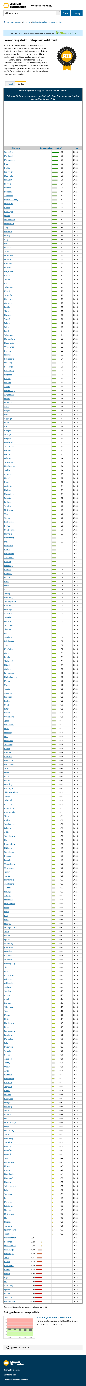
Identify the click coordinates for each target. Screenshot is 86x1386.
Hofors (7, 780)
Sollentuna (8, 287)
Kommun (16, 148)
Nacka (7, 454)
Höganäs (8, 374)
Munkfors (8, 1293)
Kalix (6, 1190)
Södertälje (8, 152)
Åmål (6, 999)
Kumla (7, 657)
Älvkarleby (8, 1285)
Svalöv (7, 470)
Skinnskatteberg (11, 792)
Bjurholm (8, 804)
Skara (6, 768)
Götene (7, 752)
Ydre (6, 1158)
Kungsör (7, 704)
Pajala (6, 1277)
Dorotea (7, 1003)
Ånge (6, 1070)
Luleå (6, 1118)
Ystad (6, 645)
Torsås (7, 689)
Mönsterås (9, 975)
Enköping (8, 362)
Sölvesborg (9, 359)
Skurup (7, 593)
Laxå (6, 971)
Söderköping (9, 836)
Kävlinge (8, 502)
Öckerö (7, 1066)
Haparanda (9, 343)
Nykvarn (8, 231)
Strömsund (9, 1214)
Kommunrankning (13, 22)
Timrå (6, 1257)
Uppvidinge (9, 494)
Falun (6, 581)
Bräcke (7, 748)
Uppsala (7, 187)
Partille (7, 307)
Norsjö (7, 478)
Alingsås (7, 275)
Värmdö (7, 569)
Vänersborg (9, 370)
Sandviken (8, 172)
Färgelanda (9, 1174)
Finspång (8, 784)
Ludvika (7, 184)
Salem (7, 323)
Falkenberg (9, 537)
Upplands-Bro (10, 1301)
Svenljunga (9, 1249)
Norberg (8, 1106)
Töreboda (8, 1234)
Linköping (8, 1035)
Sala (6, 1043)
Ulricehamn (9, 716)
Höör (6, 633)
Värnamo (8, 756)
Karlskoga (8, 211)
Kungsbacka (9, 529)
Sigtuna (7, 629)
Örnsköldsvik (10, 1245)
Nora (6, 911)
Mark (6, 907)
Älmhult (7, 474)
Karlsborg (8, 605)
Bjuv (6, 164)
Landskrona (9, 724)
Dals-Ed (7, 1154)
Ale (5, 283)
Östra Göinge (10, 1122)
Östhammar (9, 903)
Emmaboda (9, 673)
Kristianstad (9, 641)
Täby (6, 227)
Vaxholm (8, 613)
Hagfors (7, 438)
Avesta (7, 995)
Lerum (7, 398)
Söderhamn (9, 852)
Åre (5, 426)
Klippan (7, 1182)
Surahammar (10, 824)
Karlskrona (9, 522)
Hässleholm (9, 764)
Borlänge (8, 1241)
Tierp (6, 816)
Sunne (7, 279)
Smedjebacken (10, 927)
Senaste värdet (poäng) (51, 148)
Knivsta (7, 247)
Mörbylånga (9, 160)
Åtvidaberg (9, 884)
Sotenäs (7, 498)
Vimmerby (8, 943)
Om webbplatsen (11, 1370)
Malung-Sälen (10, 812)
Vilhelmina (8, 1007)
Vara (6, 1011)
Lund (6, 331)
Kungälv (7, 267)
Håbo (6, 243)
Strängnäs (8, 462)
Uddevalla (8, 983)
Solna (6, 327)
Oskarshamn (9, 864)
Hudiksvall (8, 545)
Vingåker (8, 506)
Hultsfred (8, 1150)
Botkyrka (8, 430)
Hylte (6, 1019)
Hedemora (9, 1078)
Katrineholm (9, 1162)
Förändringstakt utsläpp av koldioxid (47, 22)
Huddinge (8, 299)
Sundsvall (8, 1110)
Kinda (6, 1027)
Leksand (8, 712)
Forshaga (8, 609)
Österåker (8, 255)
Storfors (7, 1210)
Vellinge (7, 434)
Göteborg (8, 597)
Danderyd (8, 442)
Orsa (6, 736)
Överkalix (8, 899)
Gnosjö (7, 207)
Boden (7, 1269)
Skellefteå (8, 661)
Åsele (6, 406)
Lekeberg (8, 458)
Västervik (8, 1074)
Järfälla (7, 215)
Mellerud (8, 1202)
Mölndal (7, 382)
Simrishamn (9, 1031)
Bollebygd (8, 366)
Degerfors (8, 1047)
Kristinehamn (10, 1237)
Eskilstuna (8, 740)
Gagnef (7, 410)
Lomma (7, 621)
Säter (6, 709)
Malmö (7, 291)
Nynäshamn (9, 466)
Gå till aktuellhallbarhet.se (15, 1379)
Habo (6, 414)
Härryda (7, 450)
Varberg (7, 987)
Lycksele (8, 191)
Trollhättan (9, 446)
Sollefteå (8, 800)
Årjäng (7, 832)
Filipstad (7, 354)
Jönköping (8, 649)
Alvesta (7, 887)
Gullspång (8, 1138)
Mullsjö (7, 577)
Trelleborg (8, 744)
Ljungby (7, 923)
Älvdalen (8, 693)
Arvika (7, 820)
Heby (6, 919)
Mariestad (8, 1039)
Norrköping (9, 1023)
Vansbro (7, 991)
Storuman (8, 625)
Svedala (7, 351)
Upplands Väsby (11, 199)
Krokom (7, 701)
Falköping (8, 979)
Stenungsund (10, 601)
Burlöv (7, 168)
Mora (6, 776)
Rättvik (7, 1261)
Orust (6, 728)
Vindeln (7, 1051)
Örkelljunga (9, 347)
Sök (66, 13)
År (77, 148)
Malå (6, 541)
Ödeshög (8, 732)
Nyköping (8, 565)
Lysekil (7, 1289)
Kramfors (8, 1146)
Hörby (7, 935)
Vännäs (7, 378)
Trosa (6, 251)
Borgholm (8, 1098)
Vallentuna (8, 335)
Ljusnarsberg (10, 1229)
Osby (6, 514)
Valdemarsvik (10, 1186)
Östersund (8, 203)
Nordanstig (9, 879)
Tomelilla (8, 1142)
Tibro (6, 931)
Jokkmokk (8, 947)
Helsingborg (9, 963)
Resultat (26, 22)
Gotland (7, 669)
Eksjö (6, 1126)
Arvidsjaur (8, 195)
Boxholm (8, 856)
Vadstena (8, 1194)
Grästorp (8, 1114)
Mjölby (7, 681)
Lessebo (8, 860)
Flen (6, 1218)
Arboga (7, 895)
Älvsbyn (7, 589)
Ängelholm (9, 394)
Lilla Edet (8, 179)
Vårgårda (8, 637)
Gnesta (7, 1090)
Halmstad (8, 760)
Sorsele (7, 617)
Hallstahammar (11, 677)
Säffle (6, 1134)
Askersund (9, 557)
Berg (6, 915)
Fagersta (8, 697)
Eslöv (6, 772)
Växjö (6, 239)
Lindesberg (9, 1130)
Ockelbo (7, 1094)
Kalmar (7, 549)
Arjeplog (8, 1059)
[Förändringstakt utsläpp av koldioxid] (42, 1327)
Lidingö (7, 1102)
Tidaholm (8, 1297)
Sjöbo (6, 967)
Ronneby (8, 573)
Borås (6, 482)
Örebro (7, 259)
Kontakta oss (9, 1374)
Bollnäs (7, 1054)
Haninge (8, 315)
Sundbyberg (9, 219)
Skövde (7, 311)
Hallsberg (8, 490)
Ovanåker (8, 951)
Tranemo (8, 1226)
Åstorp (7, 386)
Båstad (7, 526)
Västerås (8, 295)
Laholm (7, 828)
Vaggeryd (8, 418)
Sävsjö (7, 796)
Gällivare (8, 303)
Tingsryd (8, 1086)
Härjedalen (9, 271)
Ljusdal (7, 939)
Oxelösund (9, 223)
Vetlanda (8, 959)
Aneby (7, 1170)
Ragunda (8, 955)
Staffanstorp (9, 339)
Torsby (7, 1062)
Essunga (7, 891)
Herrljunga (9, 1253)
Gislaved (8, 1082)
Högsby (7, 1222)
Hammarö (8, 1178)
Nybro (7, 1273)
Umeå (7, 685)
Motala (7, 1015)
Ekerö (6, 585)
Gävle (6, 653)
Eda (5, 1281)
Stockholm (8, 176)
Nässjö (7, 665)
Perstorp (8, 402)
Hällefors (8, 848)
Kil (5, 1198)
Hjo (5, 840)
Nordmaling (9, 390)
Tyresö (7, 319)
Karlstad (7, 561)
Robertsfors (9, 844)
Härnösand (9, 553)
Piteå (6, 422)
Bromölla (8, 263)
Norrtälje (8, 534)
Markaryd (8, 788)
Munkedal (8, 156)
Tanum (7, 872)
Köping (7, 235)
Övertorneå (9, 868)
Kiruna (7, 1166)
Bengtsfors (9, 808)
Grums (7, 518)
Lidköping (8, 1206)
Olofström (8, 486)
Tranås (7, 876)
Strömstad (8, 510)
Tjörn (6, 720)
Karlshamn (9, 1265)
